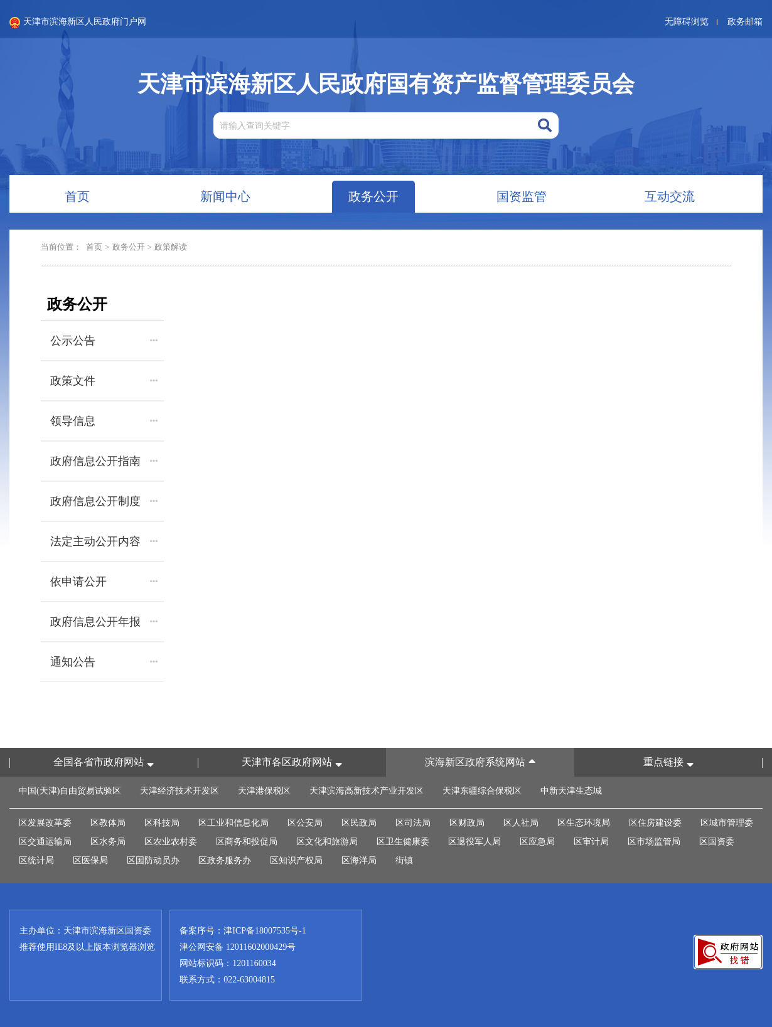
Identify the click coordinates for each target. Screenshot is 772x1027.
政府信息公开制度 (104, 501)
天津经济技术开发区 (179, 791)
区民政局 (359, 822)
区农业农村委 (170, 841)
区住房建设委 (655, 822)
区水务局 (108, 841)
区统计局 (36, 860)
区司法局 (413, 822)
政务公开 (128, 247)
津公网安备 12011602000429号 (238, 947)
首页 (94, 247)
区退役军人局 (474, 841)
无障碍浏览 (687, 21)
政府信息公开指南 (104, 461)
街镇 (404, 860)
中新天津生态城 (571, 791)
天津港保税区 (264, 791)
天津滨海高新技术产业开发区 (366, 791)
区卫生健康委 (403, 841)
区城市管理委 (726, 822)
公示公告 (104, 340)
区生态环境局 (583, 822)
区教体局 (108, 822)
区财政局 (467, 822)
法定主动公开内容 (104, 541)
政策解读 (170, 247)
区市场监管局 (654, 841)
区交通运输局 (45, 841)
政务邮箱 (745, 21)
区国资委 (716, 841)
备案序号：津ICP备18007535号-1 (243, 930)
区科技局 (162, 822)
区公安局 (305, 822)
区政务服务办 (224, 860)
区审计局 (591, 841)
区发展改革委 (45, 822)
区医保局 (90, 860)
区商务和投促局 (246, 841)
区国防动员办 (153, 860)
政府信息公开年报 (104, 622)
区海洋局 (359, 860)
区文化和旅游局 (327, 841)
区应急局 (537, 841)
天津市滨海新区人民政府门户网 (77, 22)
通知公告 (104, 662)
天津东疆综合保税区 (482, 791)
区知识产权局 (296, 860)
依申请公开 (104, 581)
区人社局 (521, 822)
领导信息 (104, 421)
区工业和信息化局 (233, 822)
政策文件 (104, 381)
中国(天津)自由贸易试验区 (70, 791)
